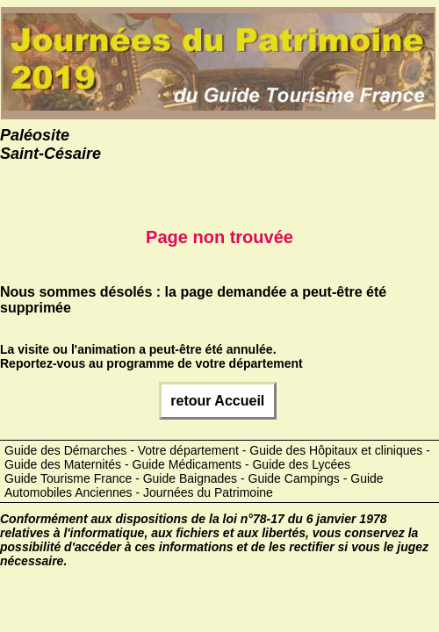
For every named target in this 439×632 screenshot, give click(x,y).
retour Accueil (218, 400)
